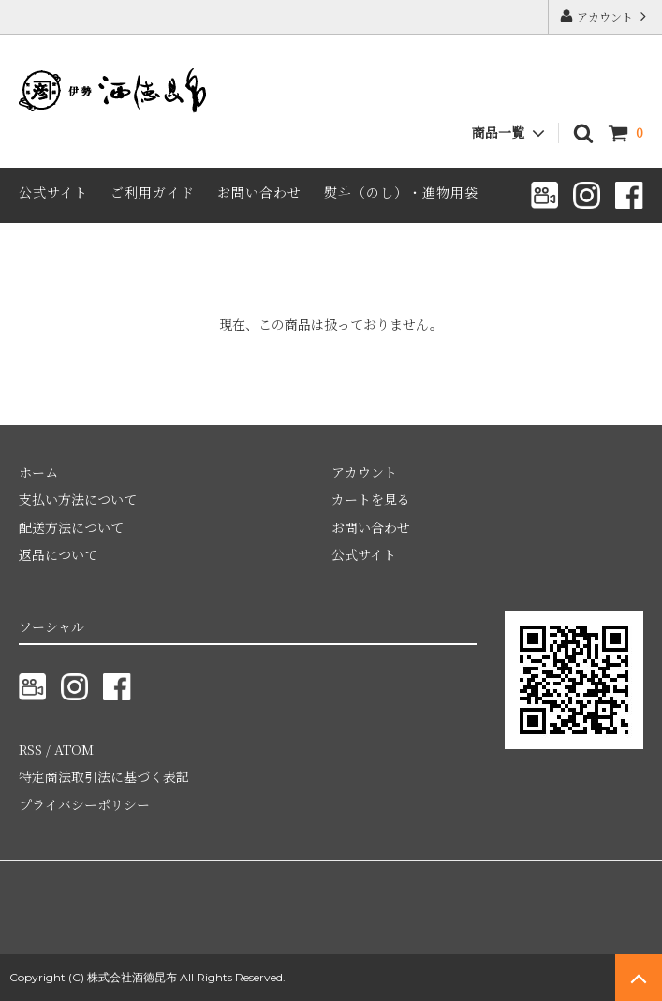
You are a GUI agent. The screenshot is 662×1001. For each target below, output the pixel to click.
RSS (30, 749)
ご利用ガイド (152, 192)
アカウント (605, 16)
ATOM (74, 749)
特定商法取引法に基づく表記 (104, 776)
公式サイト (53, 192)
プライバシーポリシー (84, 804)
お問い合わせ (259, 192)
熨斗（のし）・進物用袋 (401, 192)
